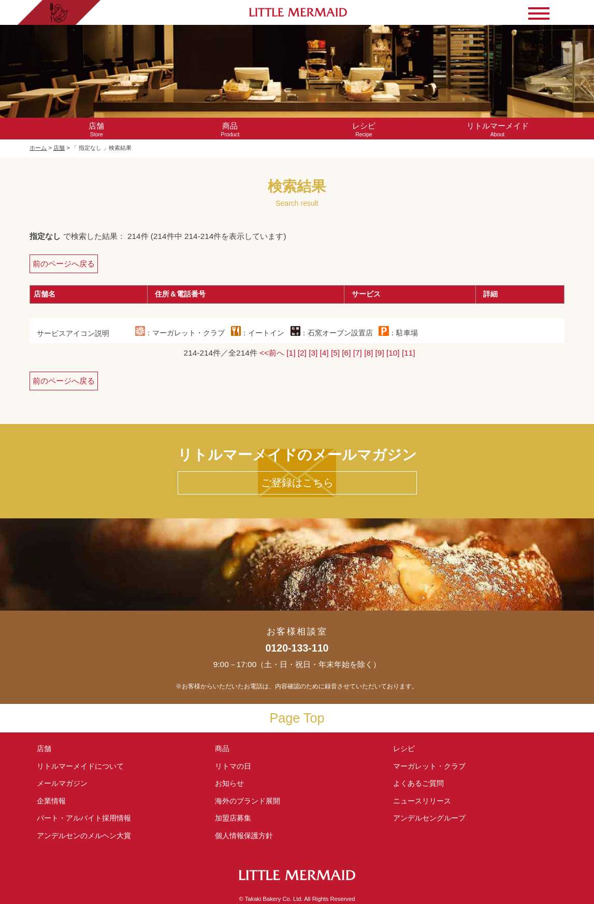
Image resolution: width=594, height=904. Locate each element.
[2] (302, 352)
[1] (290, 352)
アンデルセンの (84, 835)
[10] (393, 352)
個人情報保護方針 (244, 835)
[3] (313, 352)
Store (96, 129)
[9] (379, 352)
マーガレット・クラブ (429, 766)
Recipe (363, 129)
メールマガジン (62, 783)
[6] (346, 352)
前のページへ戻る (64, 263)
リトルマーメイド (80, 766)
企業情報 (51, 801)
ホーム (38, 148)
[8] (368, 352)
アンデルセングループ (433, 818)
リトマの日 (233, 766)
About (497, 129)
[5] (335, 352)
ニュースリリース (422, 801)
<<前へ (271, 352)
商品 (222, 748)
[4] (324, 352)
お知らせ (229, 783)
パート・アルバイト (84, 818)
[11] (408, 352)
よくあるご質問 (418, 783)
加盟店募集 (236, 818)
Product (230, 129)
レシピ (407, 748)
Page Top (297, 718)
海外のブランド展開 (247, 801)
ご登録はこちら (297, 482)
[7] (357, 352)
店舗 (59, 148)
